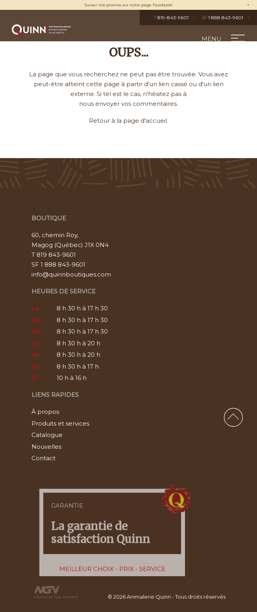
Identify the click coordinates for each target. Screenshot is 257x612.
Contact (43, 458)
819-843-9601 (171, 17)
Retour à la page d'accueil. (128, 120)
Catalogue (47, 435)
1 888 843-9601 (222, 17)
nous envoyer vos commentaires (128, 103)
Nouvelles (46, 446)
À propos (45, 411)
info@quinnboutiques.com (71, 274)
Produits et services (60, 423)
